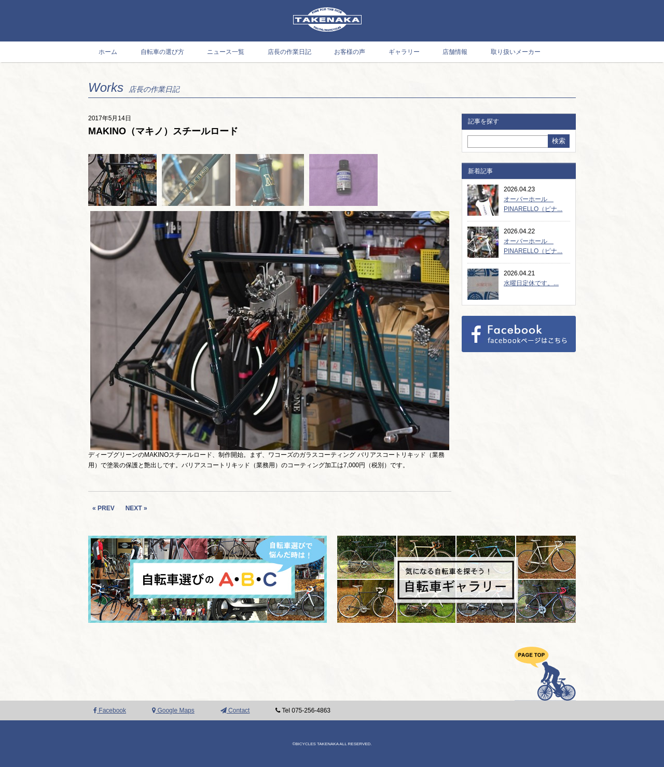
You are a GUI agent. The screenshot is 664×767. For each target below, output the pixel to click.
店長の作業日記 (289, 51)
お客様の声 (349, 51)
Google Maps (173, 710)
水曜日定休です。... (531, 283)
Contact (235, 710)
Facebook (109, 710)
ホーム (108, 51)
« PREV (103, 508)
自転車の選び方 (162, 51)
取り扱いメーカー (516, 51)
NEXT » (136, 508)
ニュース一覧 (225, 51)
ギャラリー (404, 51)
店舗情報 (454, 51)
